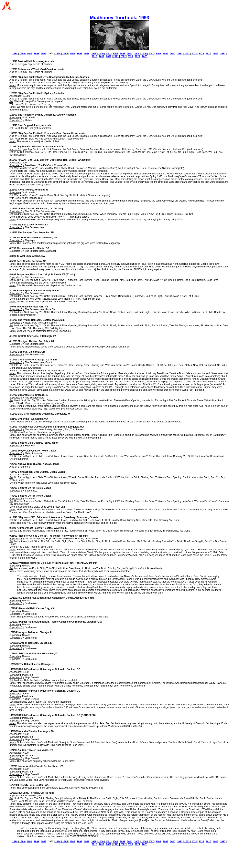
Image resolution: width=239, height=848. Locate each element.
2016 (215, 53)
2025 (144, 56)
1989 (22, 53)
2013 (194, 53)
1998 (86, 53)
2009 (165, 53)
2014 (201, 53)
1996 (72, 53)
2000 (101, 53)
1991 (36, 53)
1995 (65, 53)
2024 (137, 56)
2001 (108, 53)
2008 (158, 53)
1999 (93, 53)
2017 (222, 53)
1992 (43, 53)
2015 (208, 53)
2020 (108, 56)
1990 (29, 53)
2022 (123, 56)
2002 (115, 53)
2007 (151, 53)
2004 (129, 53)
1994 (58, 53)
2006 (144, 53)
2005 (136, 53)
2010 (172, 53)
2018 (94, 56)
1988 (15, 53)
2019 (101, 56)
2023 (130, 56)
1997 (79, 53)
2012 (187, 53)
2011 (179, 53)
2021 (116, 56)
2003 (122, 53)
